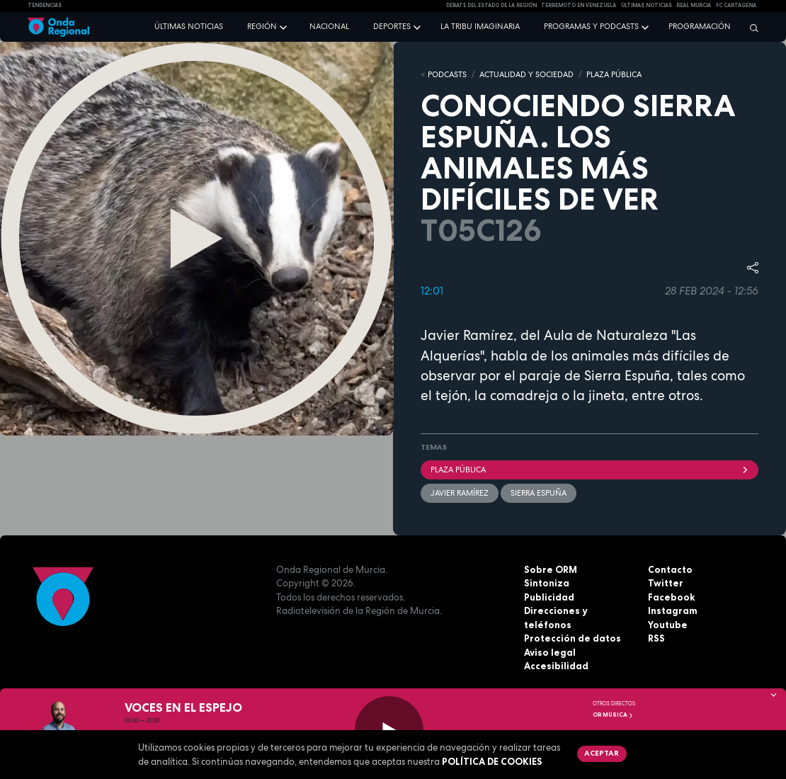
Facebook (671, 597)
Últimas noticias (188, 26)
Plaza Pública (589, 469)
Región (262, 26)
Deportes (392, 26)
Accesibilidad (556, 665)
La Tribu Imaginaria (480, 26)
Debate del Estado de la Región (491, 5)
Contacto (670, 569)
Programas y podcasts (591, 26)
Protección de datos (572, 638)
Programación (699, 26)
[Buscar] (750, 28)
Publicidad (549, 597)
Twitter (665, 582)
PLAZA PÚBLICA (614, 74)
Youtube (668, 624)
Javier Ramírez (460, 493)
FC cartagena (736, 5)
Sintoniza (546, 582)
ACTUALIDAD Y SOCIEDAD (526, 74)
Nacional (329, 26)
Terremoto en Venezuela (578, 5)
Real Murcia (693, 5)
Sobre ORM (550, 569)
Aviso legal (550, 652)
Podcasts (447, 74)
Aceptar (601, 753)
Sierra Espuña (538, 493)
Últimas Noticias (646, 5)
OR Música (613, 714)
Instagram (672, 610)
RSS (656, 638)
